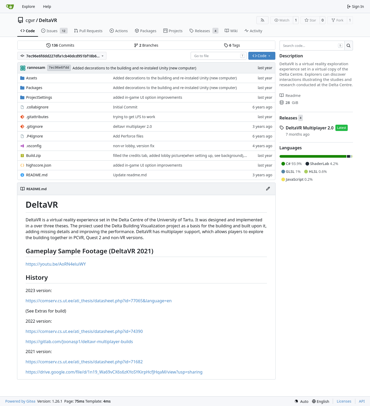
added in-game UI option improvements (147, 97)
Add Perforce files (128, 136)
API (362, 401)
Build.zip (33, 155)
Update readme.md (130, 174)
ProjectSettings (39, 97)
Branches (146, 45)
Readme (290, 95)
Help (47, 6)
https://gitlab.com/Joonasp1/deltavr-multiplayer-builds (79, 341)
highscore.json (38, 165)
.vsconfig (33, 145)
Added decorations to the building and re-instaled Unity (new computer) (134, 67)
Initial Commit (125, 107)
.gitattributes (37, 116)
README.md (37, 174)
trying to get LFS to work (134, 116)
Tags (232, 45)
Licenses (344, 401)
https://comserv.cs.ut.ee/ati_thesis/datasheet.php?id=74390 (84, 331)
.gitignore (34, 126)
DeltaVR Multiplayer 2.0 (310, 127)
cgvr (30, 20)
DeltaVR (48, 20)
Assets (31, 77)
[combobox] (218, 56)
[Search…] (348, 46)
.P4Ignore (34, 136)
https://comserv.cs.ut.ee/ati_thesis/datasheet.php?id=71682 (84, 362)
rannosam (36, 67)
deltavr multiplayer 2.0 (132, 126)
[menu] (301, 401)
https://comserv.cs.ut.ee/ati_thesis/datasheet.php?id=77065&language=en (99, 301)
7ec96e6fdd (59, 68)
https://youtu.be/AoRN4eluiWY (56, 264)
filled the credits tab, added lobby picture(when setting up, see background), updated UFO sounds (197, 155)
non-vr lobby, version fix (133, 145)
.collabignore (37, 107)
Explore (28, 6)
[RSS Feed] (262, 20)
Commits (60, 45)
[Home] (10, 6)
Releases (288, 117)
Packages (34, 87)
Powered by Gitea (20, 401)
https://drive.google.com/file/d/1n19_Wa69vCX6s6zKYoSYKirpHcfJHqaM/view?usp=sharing (114, 372)
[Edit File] (268, 188)
